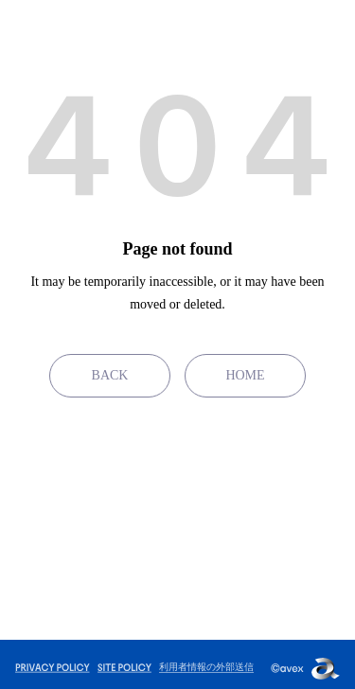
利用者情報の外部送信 (206, 667)
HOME (244, 375)
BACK (110, 375)
